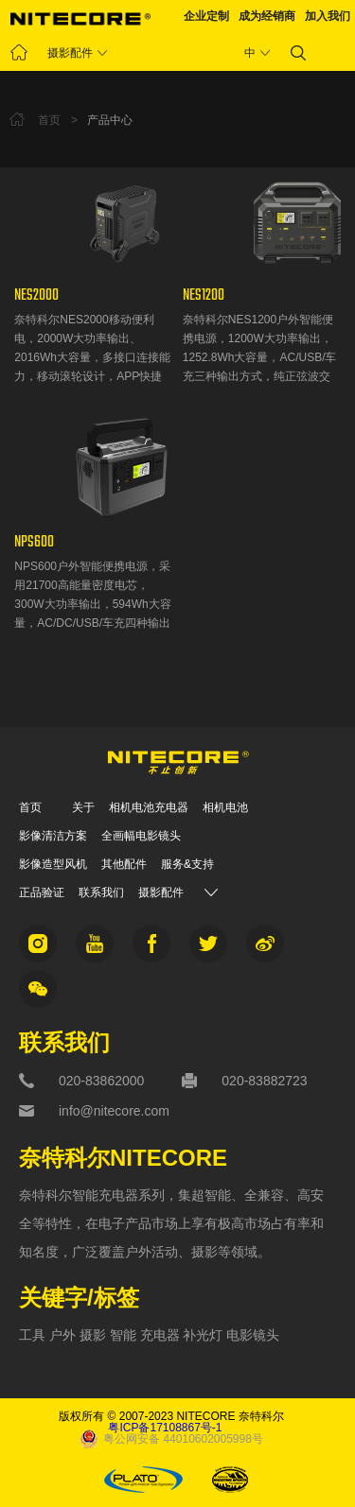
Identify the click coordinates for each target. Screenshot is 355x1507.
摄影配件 (70, 53)
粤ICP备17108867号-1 (165, 1427)
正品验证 (41, 892)
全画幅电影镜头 (141, 835)
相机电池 (225, 807)
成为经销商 (267, 16)
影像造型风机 (53, 864)
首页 (30, 807)
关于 (83, 807)
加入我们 (327, 16)
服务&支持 (187, 864)
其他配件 (124, 864)
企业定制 (206, 16)
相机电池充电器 (148, 807)
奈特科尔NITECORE (123, 1158)
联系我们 (101, 892)
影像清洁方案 (53, 835)
